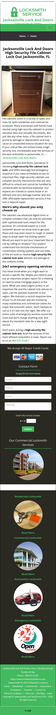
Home (22, 36)
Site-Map (40, 693)
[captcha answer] (31, 421)
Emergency (15, 690)
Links (49, 693)
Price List (29, 693)
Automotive (45, 686)
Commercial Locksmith (28, 537)
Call (28, 710)
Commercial (31, 686)
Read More (28, 532)
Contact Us (40, 690)
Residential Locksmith (28, 496)
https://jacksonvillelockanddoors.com (27, 679)
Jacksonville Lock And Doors (19, 157)
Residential (18, 686)
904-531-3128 (19, 340)
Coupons (28, 690)
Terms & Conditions (13, 693)
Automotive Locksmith (28, 579)
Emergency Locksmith (28, 620)
